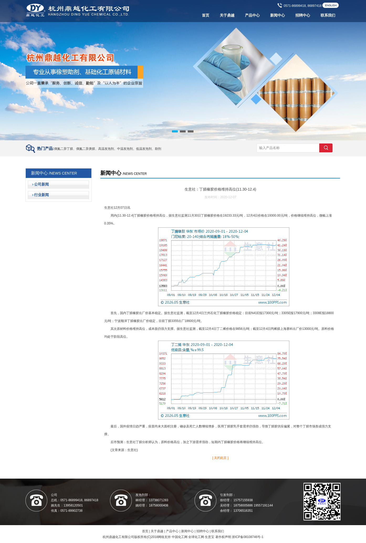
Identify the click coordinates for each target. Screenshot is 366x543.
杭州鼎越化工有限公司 (118, 537)
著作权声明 (223, 537)
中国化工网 (179, 537)
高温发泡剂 (106, 149)
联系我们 (328, 15)
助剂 (158, 149)
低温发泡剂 (144, 149)
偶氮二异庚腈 (85, 149)
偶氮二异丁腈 (63, 149)
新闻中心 (277, 15)
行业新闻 (41, 195)
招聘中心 (302, 15)
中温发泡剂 (125, 149)
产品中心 (252, 15)
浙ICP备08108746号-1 (247, 537)
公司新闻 (41, 184)
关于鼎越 (227, 15)
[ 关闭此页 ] (220, 458)
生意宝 (209, 537)
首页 (205, 15)
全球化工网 (196, 537)
